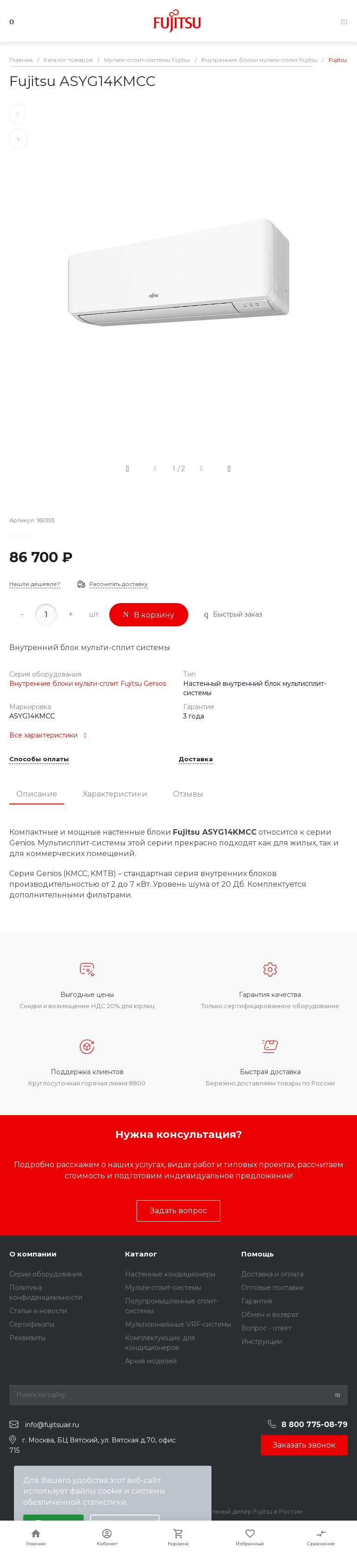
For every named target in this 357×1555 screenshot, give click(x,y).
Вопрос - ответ (266, 1328)
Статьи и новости (38, 1311)
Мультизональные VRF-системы (178, 1324)
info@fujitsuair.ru (52, 1425)
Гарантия (256, 1301)
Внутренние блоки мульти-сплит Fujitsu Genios (87, 683)
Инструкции (261, 1341)
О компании (33, 1253)
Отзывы (188, 794)
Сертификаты (31, 1324)
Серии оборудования (45, 1274)
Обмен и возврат (269, 1314)
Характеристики (115, 794)
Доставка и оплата (272, 1274)
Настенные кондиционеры (170, 1274)
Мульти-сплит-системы (163, 1287)
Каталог (141, 1253)
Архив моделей (151, 1361)
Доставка (195, 759)
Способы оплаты (39, 759)
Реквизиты (27, 1338)
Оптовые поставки (272, 1287)
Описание (36, 794)
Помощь (257, 1253)
